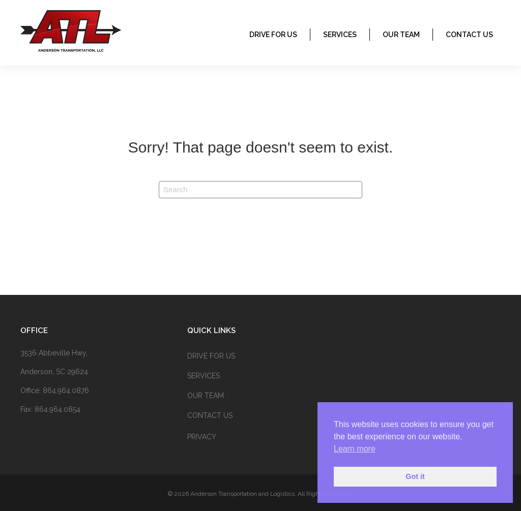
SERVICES (340, 35)
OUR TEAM (401, 35)
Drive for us (273, 35)
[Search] (260, 189)
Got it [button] (415, 476)
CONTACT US (469, 35)
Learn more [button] (354, 448)
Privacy (201, 437)
